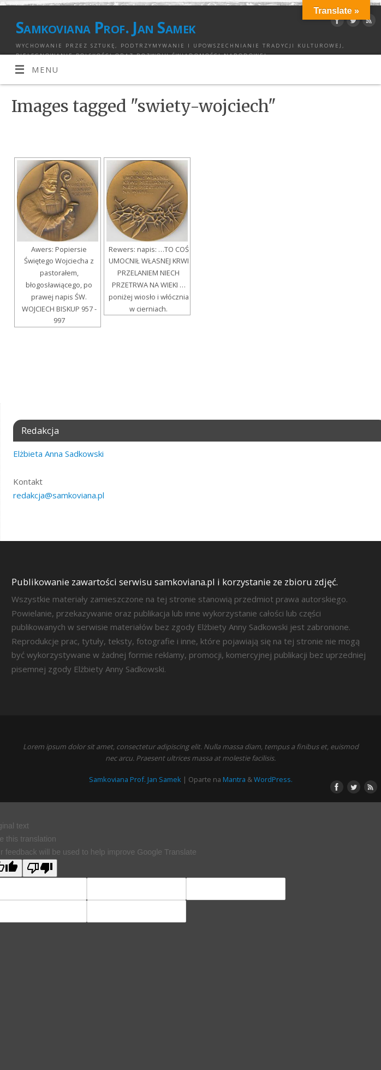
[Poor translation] (39, 868)
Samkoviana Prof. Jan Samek (105, 27)
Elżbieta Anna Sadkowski (58, 453)
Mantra (234, 779)
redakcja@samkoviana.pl (58, 495)
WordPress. (273, 779)
